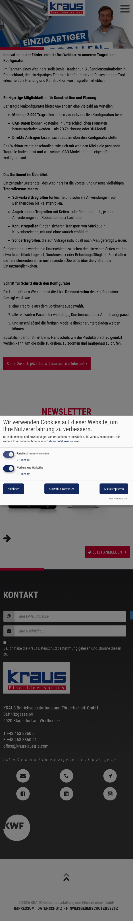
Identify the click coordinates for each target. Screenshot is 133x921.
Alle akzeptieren (114, 489)
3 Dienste (23, 460)
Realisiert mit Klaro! (118, 498)
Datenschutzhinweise (60, 441)
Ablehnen (13, 489)
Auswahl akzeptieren (62, 489)
